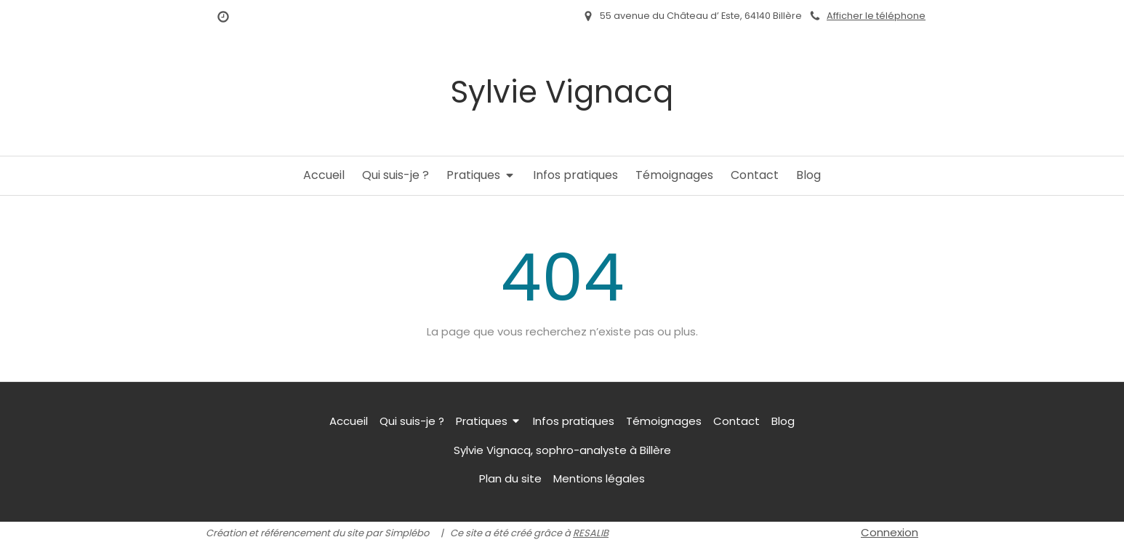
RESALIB (591, 533)
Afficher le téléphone (876, 15)
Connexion (889, 532)
